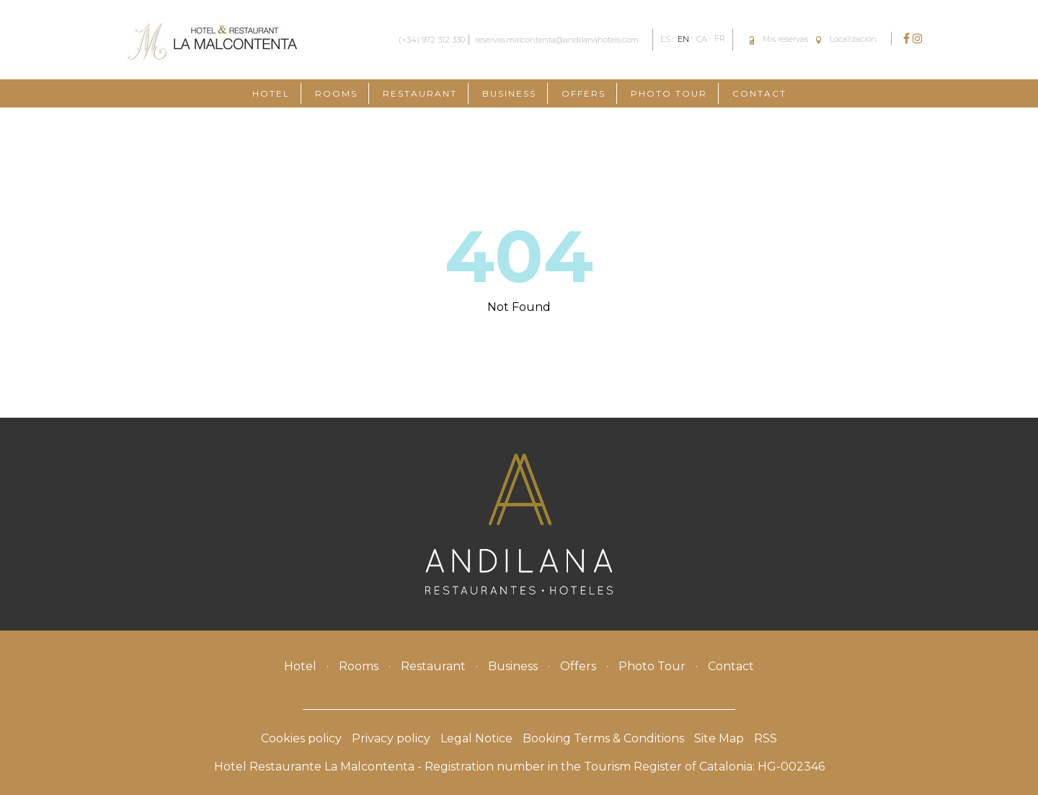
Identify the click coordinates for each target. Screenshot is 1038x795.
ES (665, 39)
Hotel (271, 93)
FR (719, 39)
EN (683, 39)
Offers (584, 93)
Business (509, 93)
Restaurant (420, 93)
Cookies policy (301, 738)
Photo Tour (669, 93)
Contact (759, 93)
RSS (765, 738)
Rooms (336, 93)
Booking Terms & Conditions (603, 738)
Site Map (719, 738)
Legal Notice (476, 738)
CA (701, 39)
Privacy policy (391, 738)
